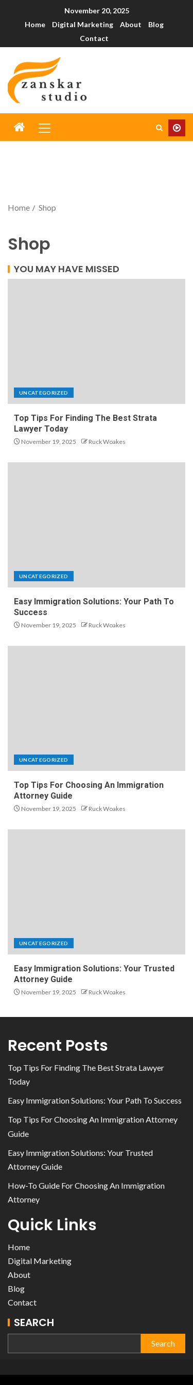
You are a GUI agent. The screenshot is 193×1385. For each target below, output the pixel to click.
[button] (43, 127)
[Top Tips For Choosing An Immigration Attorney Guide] (96, 708)
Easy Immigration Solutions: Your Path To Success (95, 1100)
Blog (156, 24)
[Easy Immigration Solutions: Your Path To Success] (96, 524)
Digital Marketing (82, 24)
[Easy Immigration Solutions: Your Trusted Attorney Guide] (96, 891)
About (131, 24)
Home (35, 24)
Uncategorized (43, 393)
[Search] (159, 128)
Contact (94, 38)
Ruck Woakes (107, 441)
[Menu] (43, 127)
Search (34, 1322)
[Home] (19, 127)
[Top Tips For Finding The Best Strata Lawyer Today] (96, 341)
